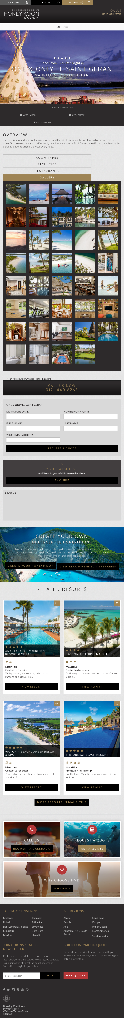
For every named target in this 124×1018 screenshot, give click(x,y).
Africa (67, 897)
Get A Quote (62, 115)
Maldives (8, 897)
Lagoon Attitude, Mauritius (89, 633)
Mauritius (8, 910)
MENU (62, 26)
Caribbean (98, 897)
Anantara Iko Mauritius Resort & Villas (25, 632)
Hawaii (36, 914)
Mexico (7, 914)
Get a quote (92, 827)
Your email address (20, 414)
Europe (96, 901)
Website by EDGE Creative (18, 1011)
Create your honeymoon (31, 545)
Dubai (6, 901)
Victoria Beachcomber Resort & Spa (30, 732)
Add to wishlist (101, 115)
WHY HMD (62, 867)
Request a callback (31, 827)
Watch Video (23, 115)
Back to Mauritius (62, 107)
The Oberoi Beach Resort (87, 734)
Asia (66, 905)
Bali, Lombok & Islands (15, 905)
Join (50, 955)
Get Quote (76, 954)
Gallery (91, 156)
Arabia (67, 901)
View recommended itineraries (88, 545)
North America (100, 910)
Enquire (62, 459)
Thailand (36, 897)
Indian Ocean (99, 905)
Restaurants (32, 156)
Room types (32, 150)
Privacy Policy (11, 987)
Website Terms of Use (15, 990)
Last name (71, 402)
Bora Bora (37, 910)
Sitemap (7, 993)
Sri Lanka (37, 901)
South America (100, 915)
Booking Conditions (14, 985)
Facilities (91, 150)
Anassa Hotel (33, 358)
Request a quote (62, 427)
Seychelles (37, 905)
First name (14, 402)
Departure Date (17, 390)
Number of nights (76, 390)
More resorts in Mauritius (62, 781)
